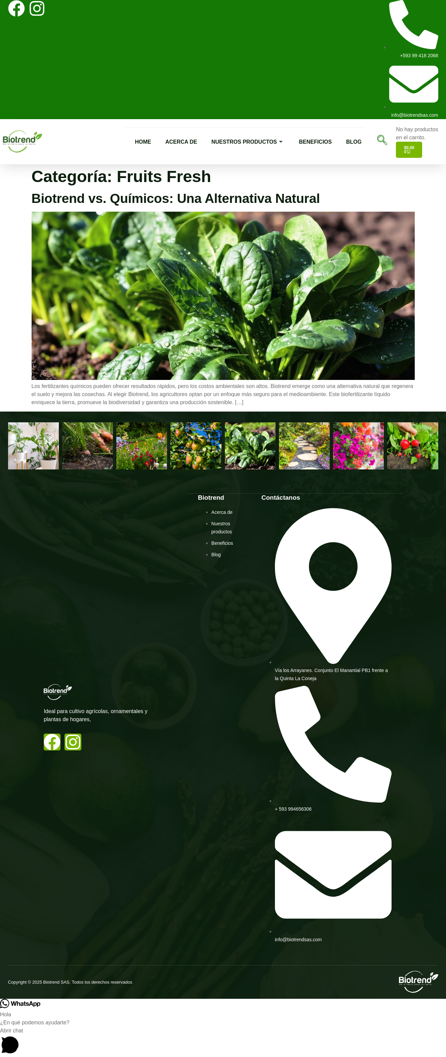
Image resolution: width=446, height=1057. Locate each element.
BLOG (357, 141)
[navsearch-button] (380, 141)
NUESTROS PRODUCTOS (243, 141)
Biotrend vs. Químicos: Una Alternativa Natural (176, 198)
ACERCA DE (174, 141)
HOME (133, 141)
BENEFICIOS (315, 141)
